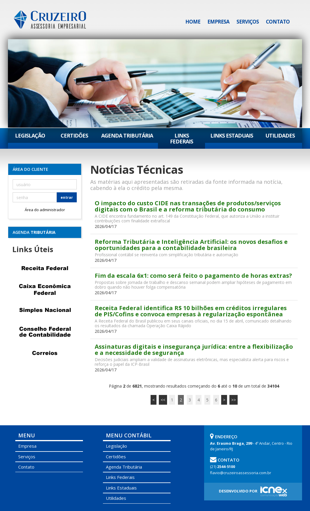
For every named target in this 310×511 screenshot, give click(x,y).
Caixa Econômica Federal (45, 289)
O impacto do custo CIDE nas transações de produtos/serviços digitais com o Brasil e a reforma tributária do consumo (188, 206)
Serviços (247, 21)
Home (192, 21)
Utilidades (280, 135)
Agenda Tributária (127, 135)
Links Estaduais (231, 135)
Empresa (218, 21)
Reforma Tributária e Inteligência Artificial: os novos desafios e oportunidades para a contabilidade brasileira (191, 245)
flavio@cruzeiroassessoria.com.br (240, 472)
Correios (45, 353)
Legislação (30, 135)
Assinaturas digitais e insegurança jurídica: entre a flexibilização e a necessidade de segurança (194, 349)
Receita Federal (45, 268)
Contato (278, 21)
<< (163, 400)
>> (233, 400)
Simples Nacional (45, 310)
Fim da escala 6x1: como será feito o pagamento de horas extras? (193, 275)
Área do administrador (45, 209)
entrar (67, 197)
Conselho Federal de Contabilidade (45, 332)
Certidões (74, 135)
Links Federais (181, 138)
